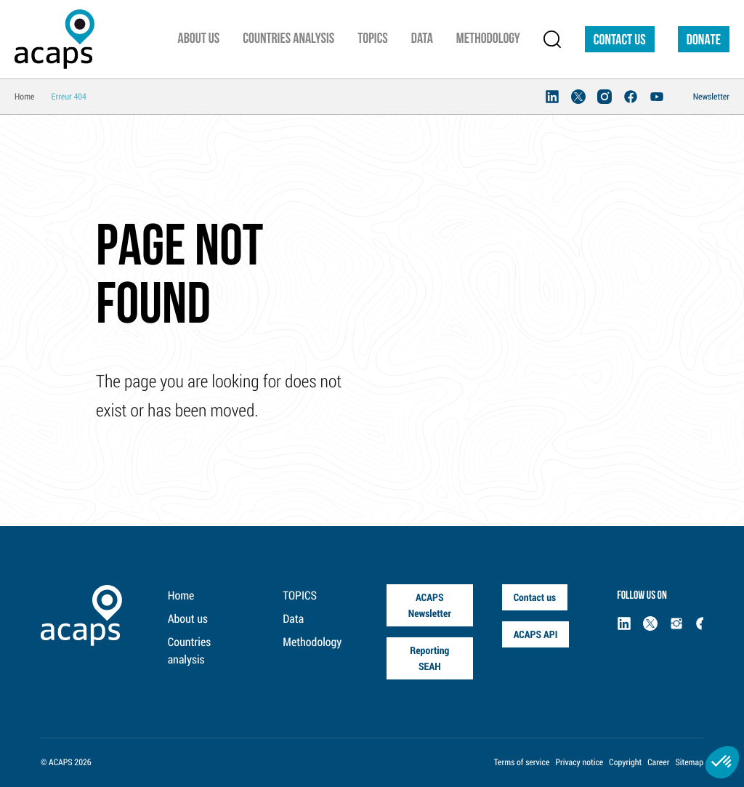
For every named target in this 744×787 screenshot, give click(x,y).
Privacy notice (579, 762)
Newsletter (711, 96)
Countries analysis (189, 650)
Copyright (625, 762)
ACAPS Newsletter (429, 605)
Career (658, 762)
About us (188, 618)
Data (293, 618)
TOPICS (300, 595)
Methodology (312, 642)
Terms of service (522, 762)
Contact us (620, 40)
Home (181, 595)
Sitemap (689, 762)
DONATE (704, 40)
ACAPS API (536, 634)
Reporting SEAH (429, 658)
